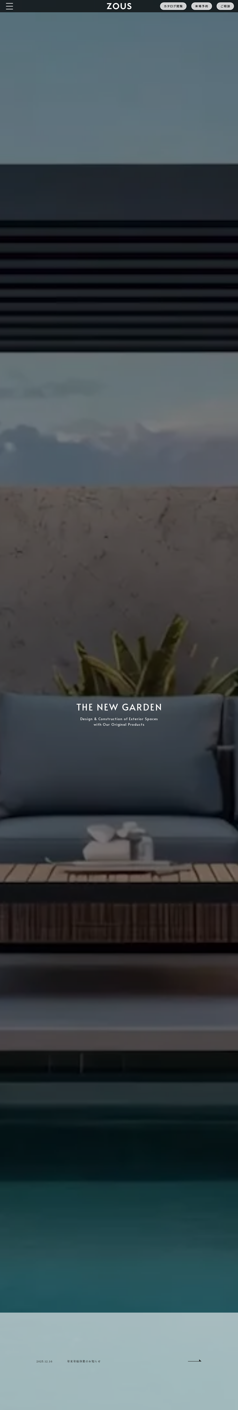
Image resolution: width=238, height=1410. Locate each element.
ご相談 (226, 6)
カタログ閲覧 (173, 6)
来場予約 (202, 6)
